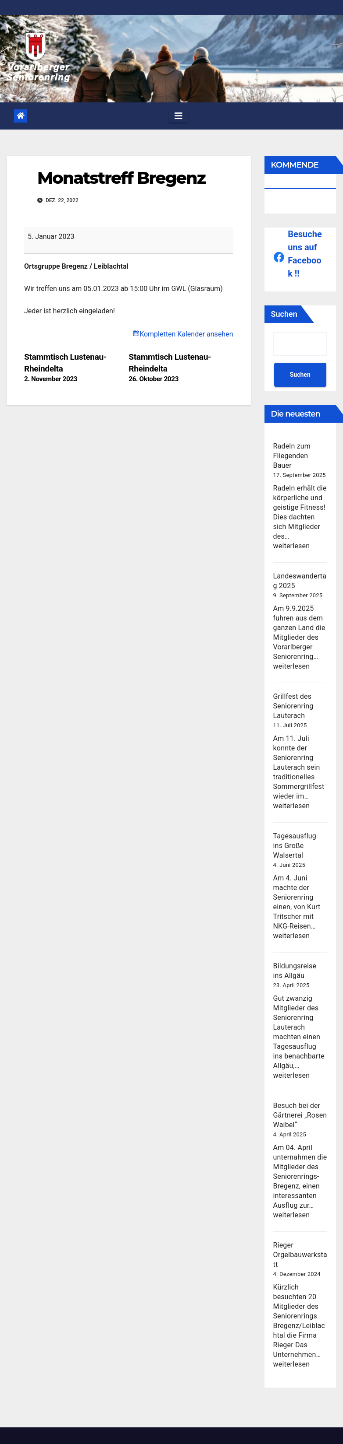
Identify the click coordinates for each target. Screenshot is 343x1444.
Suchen (284, 314)
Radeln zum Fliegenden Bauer (292, 456)
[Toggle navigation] (178, 116)
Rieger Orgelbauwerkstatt (300, 1255)
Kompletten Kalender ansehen (186, 334)
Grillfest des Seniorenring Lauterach (293, 706)
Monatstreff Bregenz (121, 178)
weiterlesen (291, 546)
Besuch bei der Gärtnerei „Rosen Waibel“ (300, 1115)
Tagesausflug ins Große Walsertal (295, 845)
